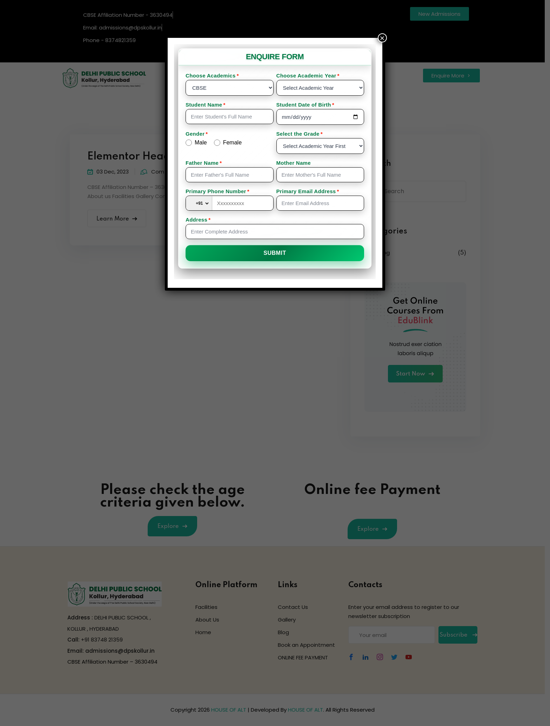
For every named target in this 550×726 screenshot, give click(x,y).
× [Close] (382, 37)
